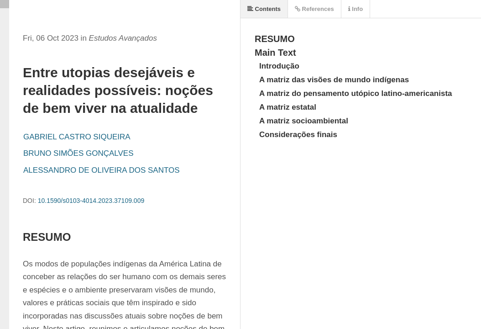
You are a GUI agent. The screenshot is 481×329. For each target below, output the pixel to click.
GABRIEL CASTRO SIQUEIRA (77, 137)
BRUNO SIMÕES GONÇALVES (78, 153)
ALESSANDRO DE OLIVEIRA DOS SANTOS (101, 170)
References (314, 8)
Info (355, 8)
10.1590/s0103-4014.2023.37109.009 (91, 200)
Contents (264, 8)
